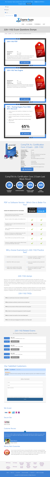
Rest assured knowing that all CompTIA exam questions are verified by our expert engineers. (36, 268)
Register (6, 9)
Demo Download (28, 169)
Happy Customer (14, 442)
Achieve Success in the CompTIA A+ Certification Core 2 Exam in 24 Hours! (20, 112)
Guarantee (18, 472)
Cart (44, 24)
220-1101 (13, 337)
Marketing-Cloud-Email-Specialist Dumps (41, 464)
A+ (12, 33)
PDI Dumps (15, 466)
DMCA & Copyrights (40, 472)
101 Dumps (15, 462)
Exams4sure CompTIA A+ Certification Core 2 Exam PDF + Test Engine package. (36, 257)
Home (23, 24)
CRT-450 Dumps (35, 463)
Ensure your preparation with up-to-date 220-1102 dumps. (36, 262)
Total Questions (41, 191)
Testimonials (37, 24)
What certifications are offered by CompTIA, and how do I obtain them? (18, 302)
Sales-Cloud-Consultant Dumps (21, 463)
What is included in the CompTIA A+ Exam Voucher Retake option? (17, 315)
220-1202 (13, 353)
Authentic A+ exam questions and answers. (15, 256)
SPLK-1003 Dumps (28, 467)
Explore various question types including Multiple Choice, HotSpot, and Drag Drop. (14, 268)
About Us (12, 472)
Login (7, 6)
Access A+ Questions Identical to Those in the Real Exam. (19, 114)
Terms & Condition (25, 472)
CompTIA (9, 33)
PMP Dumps (8, 462)
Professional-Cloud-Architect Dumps (28, 464)
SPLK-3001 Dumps (35, 467)
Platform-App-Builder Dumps (8, 467)
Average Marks (19, 190)
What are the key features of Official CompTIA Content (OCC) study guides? (18, 306)
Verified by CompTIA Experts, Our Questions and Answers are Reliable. (20, 117)
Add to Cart (26, 62)
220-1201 (13, 345)
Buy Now (16, 341)
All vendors (29, 24)
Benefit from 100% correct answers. (13, 261)
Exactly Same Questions (30, 191)
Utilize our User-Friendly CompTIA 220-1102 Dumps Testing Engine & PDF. (20, 120)
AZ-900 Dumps (21, 467)
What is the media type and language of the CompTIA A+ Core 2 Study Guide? (19, 319)
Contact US (32, 472)
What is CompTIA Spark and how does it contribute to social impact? (17, 297)
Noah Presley (14, 440)
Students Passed (9, 191)
